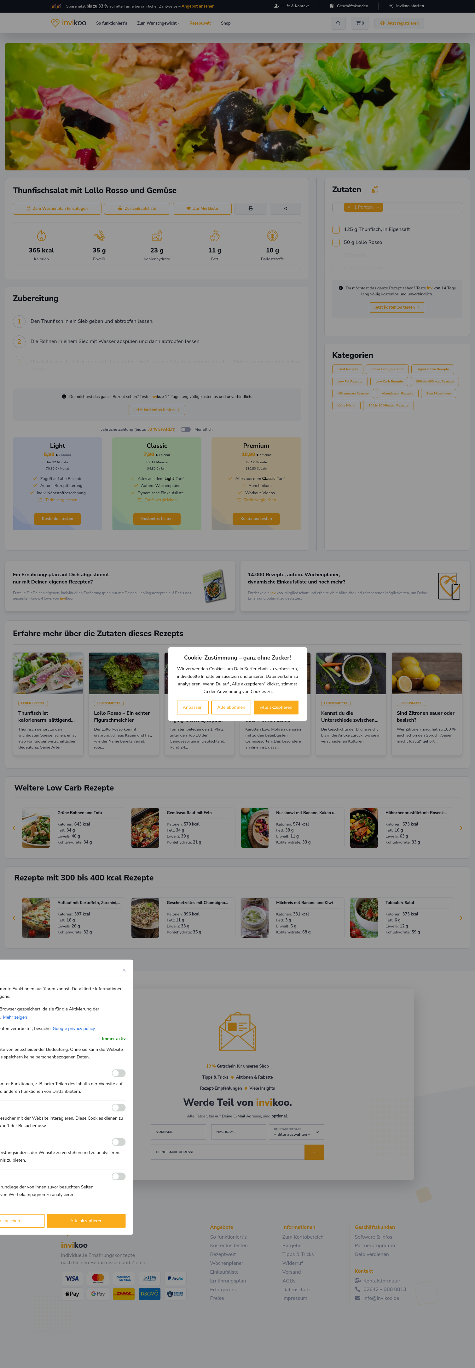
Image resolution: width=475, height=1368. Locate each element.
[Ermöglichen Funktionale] (119, 1073)
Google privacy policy (74, 1028)
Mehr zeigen (15, 1017)
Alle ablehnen (231, 707)
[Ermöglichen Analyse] (119, 1107)
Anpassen (193, 707)
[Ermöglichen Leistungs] (119, 1142)
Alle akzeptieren (276, 707)
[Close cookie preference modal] (124, 970)
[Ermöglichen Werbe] (119, 1176)
